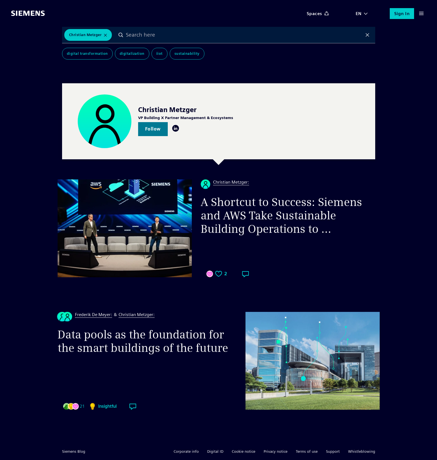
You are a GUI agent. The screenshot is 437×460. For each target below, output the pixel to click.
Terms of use (307, 451)
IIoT (159, 53)
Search (120, 34)
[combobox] (244, 35)
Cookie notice (243, 451)
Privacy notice (275, 451)
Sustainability (187, 53)
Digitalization (132, 53)
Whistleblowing (361, 451)
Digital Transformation (87, 53)
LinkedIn (175, 128)
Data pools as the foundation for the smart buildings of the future (143, 341)
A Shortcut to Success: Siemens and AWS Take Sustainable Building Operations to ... (281, 215)
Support (333, 451)
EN (359, 13)
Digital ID (215, 451)
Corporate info (186, 451)
